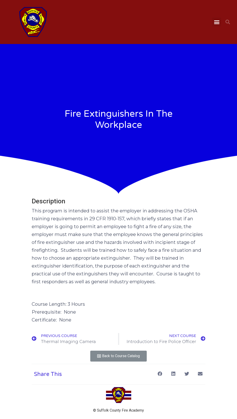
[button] (216, 22)
